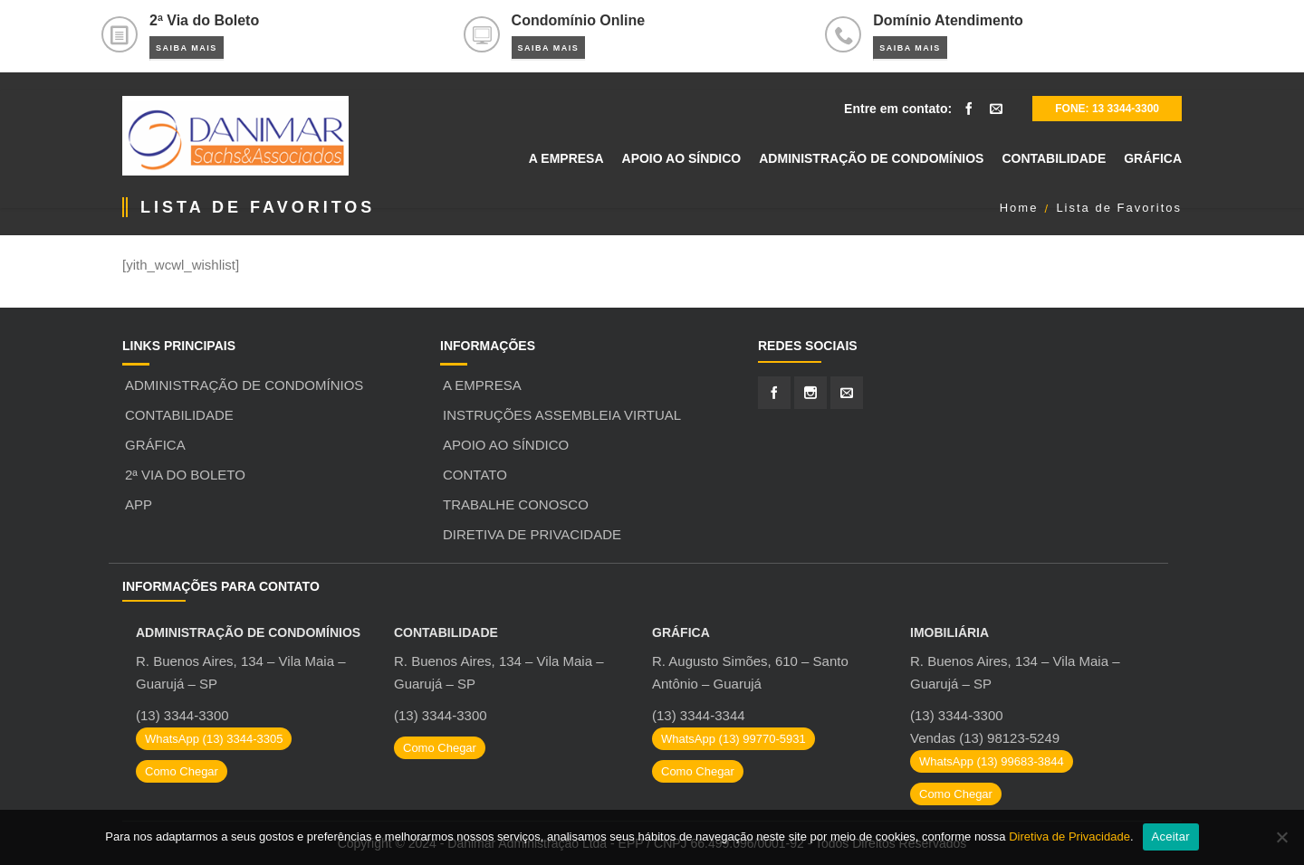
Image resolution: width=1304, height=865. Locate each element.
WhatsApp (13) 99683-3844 (991, 761)
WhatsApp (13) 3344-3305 (214, 739)
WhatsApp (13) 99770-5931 (733, 739)
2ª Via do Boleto (185, 474)
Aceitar (1171, 836)
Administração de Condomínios (244, 385)
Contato (475, 474)
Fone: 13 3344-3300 (1107, 108)
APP (138, 504)
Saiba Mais (186, 47)
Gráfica (155, 444)
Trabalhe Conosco (516, 504)
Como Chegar (181, 771)
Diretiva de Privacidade (532, 534)
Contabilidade (179, 415)
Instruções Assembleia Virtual (562, 415)
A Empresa (482, 385)
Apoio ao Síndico (506, 444)
